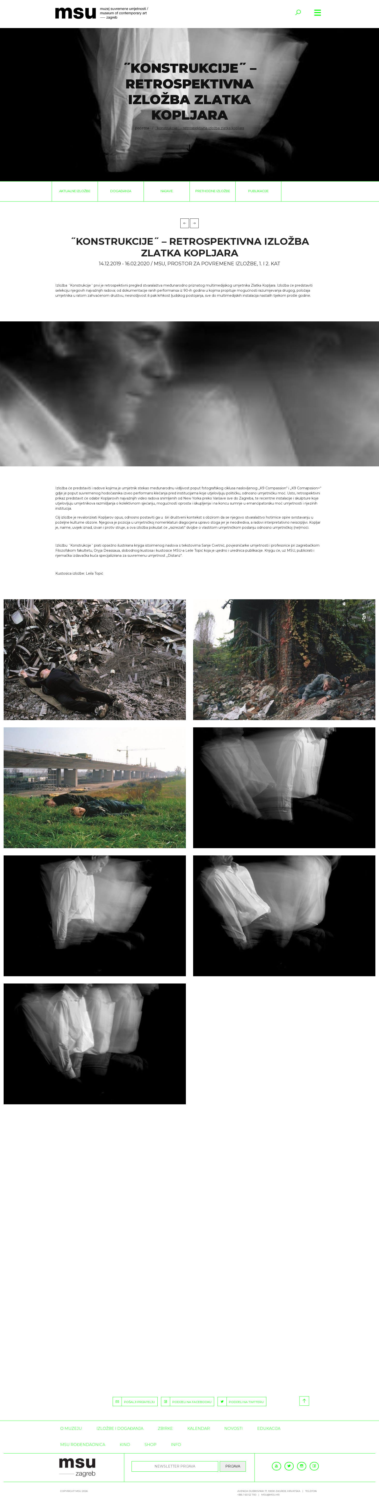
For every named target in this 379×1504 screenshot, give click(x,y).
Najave (166, 191)
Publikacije (258, 191)
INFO (176, 1444)
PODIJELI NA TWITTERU (241, 1401)
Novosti (233, 1428)
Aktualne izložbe (74, 191)
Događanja (120, 191)
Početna (142, 128)
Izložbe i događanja (119, 1428)
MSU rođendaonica (82, 1444)
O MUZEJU (71, 1428)
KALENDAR (198, 1428)
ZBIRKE (165, 1428)
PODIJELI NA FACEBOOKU (186, 1401)
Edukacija (268, 1428)
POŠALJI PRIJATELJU (134, 1401)
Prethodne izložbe (212, 191)
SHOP (150, 1444)
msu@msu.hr (270, 1494)
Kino (125, 1444)
